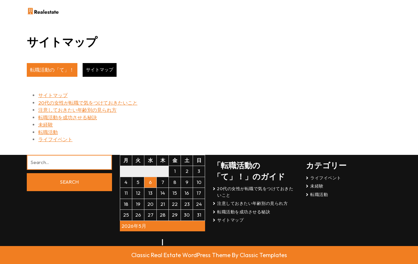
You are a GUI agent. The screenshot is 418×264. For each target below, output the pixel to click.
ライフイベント (55, 139)
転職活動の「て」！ (52, 70)
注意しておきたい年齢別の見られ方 (77, 110)
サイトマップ (53, 95)
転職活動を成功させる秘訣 (67, 117)
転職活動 (48, 132)
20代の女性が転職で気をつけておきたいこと (87, 103)
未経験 (45, 125)
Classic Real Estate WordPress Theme (181, 255)
